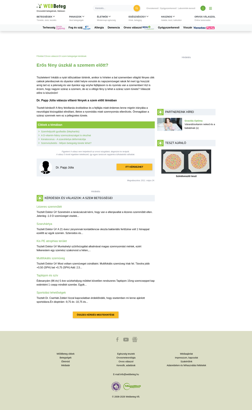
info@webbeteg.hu (129, 374)
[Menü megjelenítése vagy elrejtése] (210, 8)
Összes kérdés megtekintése (95, 314)
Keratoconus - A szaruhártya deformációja (63, 139)
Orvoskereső (152, 8)
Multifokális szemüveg (51, 258)
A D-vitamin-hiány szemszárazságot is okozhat (66, 135)
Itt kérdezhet (134, 167)
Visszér (199, 27)
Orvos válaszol (139, 28)
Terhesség (54, 28)
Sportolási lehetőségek (51, 292)
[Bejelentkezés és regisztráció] (203, 8)
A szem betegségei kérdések (73, 56)
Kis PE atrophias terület (52, 241)
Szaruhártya (44, 223)
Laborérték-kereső (186, 8)
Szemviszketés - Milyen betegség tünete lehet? (66, 143)
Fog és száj (80, 28)
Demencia (114, 27)
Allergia (99, 27)
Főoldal (40, 56)
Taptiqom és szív (47, 275)
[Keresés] (115, 8)
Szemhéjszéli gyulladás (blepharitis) (60, 131)
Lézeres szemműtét (49, 206)
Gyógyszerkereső (168, 8)
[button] (46, 19)
